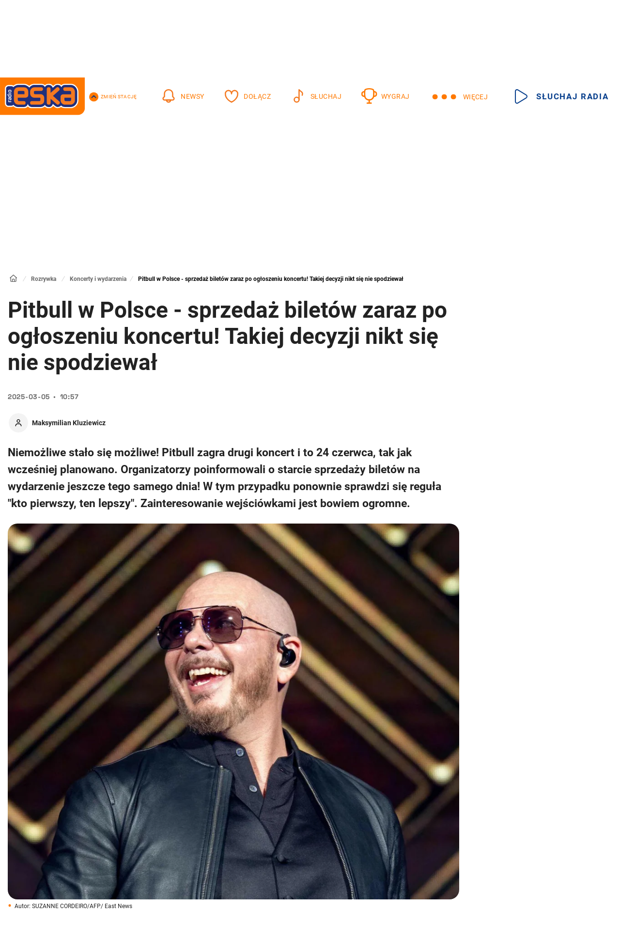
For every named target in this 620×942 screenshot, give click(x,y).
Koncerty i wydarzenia (98, 279)
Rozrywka (43, 279)
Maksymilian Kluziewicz (69, 423)
